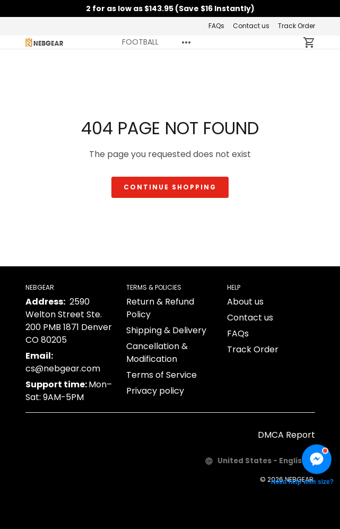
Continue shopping (170, 187)
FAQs (216, 25)
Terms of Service (161, 375)
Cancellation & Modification (157, 352)
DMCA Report (286, 435)
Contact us (251, 25)
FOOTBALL (140, 42)
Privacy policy (155, 391)
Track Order (296, 25)
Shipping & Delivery (166, 330)
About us (245, 302)
